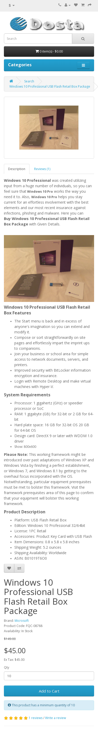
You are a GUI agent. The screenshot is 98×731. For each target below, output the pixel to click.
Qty (6, 667)
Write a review (55, 718)
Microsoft (22, 620)
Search (29, 81)
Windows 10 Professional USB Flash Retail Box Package (49, 86)
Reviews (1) (42, 169)
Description (16, 169)
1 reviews (35, 718)
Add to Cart (49, 691)
